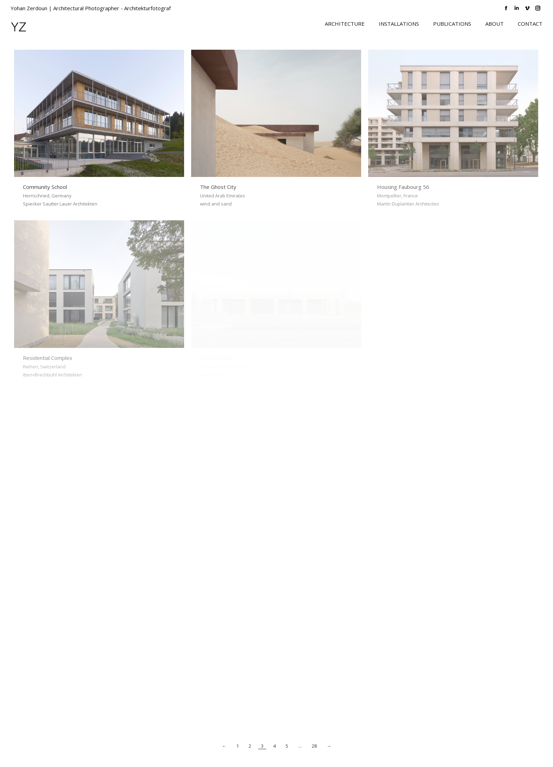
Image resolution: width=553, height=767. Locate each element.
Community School (45, 186)
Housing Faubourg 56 (403, 186)
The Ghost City (218, 186)
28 (314, 746)
